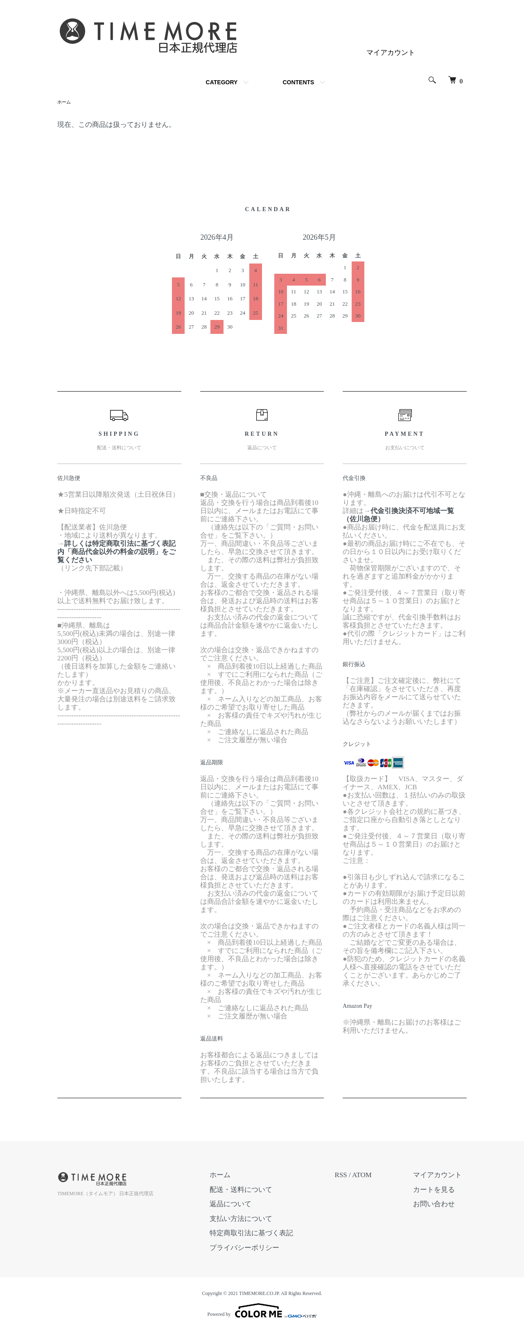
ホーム (64, 102)
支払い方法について (255, 1219)
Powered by (262, 1311)
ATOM (371, 1176)
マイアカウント (390, 52)
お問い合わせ (439, 1205)
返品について (245, 1205)
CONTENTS (298, 82)
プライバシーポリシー (259, 1248)
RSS (350, 1176)
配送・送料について (255, 1190)
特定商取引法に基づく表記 (265, 1234)
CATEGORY (222, 82)
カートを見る (439, 1190)
